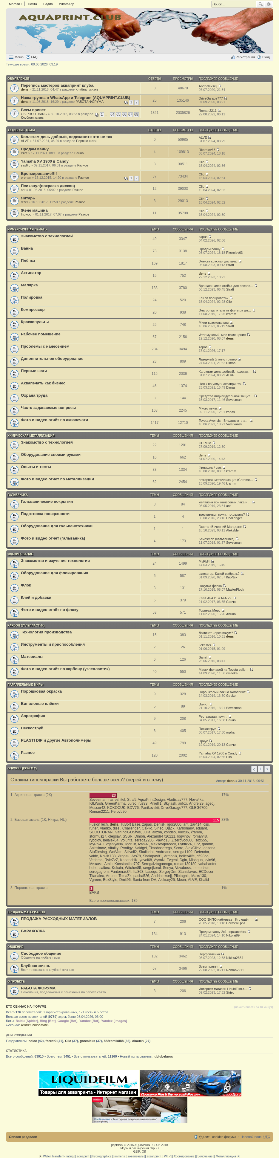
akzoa (157, 832)
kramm (231, 314)
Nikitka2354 (234, 958)
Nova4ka (196, 800)
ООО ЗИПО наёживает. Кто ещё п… (226, 919)
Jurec (132, 803)
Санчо (231, 602)
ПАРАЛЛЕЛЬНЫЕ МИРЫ (25, 684)
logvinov (183, 836)
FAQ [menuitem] (34, 57)
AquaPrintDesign (151, 800)
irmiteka (232, 673)
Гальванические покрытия (47, 501)
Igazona (209, 848)
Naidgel (141, 848)
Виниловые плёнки (40, 703)
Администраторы (35, 1025)
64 (112, 114)
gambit (207, 844)
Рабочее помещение (41, 334)
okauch (138, 1041)
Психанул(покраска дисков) (48, 186)
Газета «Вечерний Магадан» (220, 526)
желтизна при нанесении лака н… (225, 502)
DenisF (159, 824)
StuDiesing (98, 852)
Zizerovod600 (182, 840)
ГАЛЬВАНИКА (17, 494)
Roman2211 (208, 110)
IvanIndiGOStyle (128, 832)
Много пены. (208, 408)
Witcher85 (133, 868)
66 (124, 114)
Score (179, 848)
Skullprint (146, 852)
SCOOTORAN (101, 832)
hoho (94, 868)
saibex (104, 868)
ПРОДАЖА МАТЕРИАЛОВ (26, 912)
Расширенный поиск (269, 4)
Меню (19, 57)
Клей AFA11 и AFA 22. (215, 598)
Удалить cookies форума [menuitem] (217, 1137)
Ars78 (136, 856)
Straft (230, 265)
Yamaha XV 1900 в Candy (45, 161)
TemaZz (124, 876)
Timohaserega (160, 848)
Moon (181, 880)
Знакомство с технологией (47, 236)
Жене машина (34, 210)
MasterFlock (235, 589)
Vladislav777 (177, 800)
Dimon (140, 836)
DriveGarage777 (211, 98)
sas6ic (25, 165)
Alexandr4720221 (161, 836)
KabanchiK (129, 860)
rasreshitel (116, 800)
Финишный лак (210, 467)
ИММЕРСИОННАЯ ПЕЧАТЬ (27, 229)
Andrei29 (196, 803)
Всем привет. (34, 110)
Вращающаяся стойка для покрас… (226, 286)
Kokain (117, 868)
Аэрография (33, 716)
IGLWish (96, 803)
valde (94, 856)
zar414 (195, 824)
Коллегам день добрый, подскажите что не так (66, 137)
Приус (203, 741)
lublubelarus (163, 1056)
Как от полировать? (213, 298)
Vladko (105, 828)
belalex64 (110, 840)
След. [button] (267, 769)
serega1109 (182, 852)
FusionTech (99, 824)
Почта (32, 4)
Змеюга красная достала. (218, 261)
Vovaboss (183, 868)
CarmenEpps (235, 923)
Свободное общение (41, 953)
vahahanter (207, 864)
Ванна (79, 153)
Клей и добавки (36, 597)
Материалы (32, 656)
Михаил (96, 864)
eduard (201, 828)
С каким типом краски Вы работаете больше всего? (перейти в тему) (86, 779)
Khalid (204, 880)
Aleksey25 (166, 880)
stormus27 (98, 836)
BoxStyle (110, 880)
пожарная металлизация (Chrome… (226, 480)
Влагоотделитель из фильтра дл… (225, 310)
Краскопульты (35, 322)
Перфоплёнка (209, 954)
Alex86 (183, 832)
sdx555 (201, 840)
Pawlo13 (162, 840)
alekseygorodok (163, 844)
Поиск (260, 4)
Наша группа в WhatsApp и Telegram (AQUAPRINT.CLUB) (75, 97)
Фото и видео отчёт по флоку (49, 609)
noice (32, 1041)
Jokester (205, 645)
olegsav (114, 836)
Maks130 (198, 876)
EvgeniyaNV (114, 844)
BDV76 (133, 808)
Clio (201, 162)
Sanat (203, 657)
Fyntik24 (185, 844)
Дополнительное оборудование (52, 358)
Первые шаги (86, 141)
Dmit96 (125, 880)
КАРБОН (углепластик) (26, 625)
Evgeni (172, 860)
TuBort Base (130, 824)
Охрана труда (34, 395)
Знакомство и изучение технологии (55, 560)
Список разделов (23, 1137)
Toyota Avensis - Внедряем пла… (224, 420)
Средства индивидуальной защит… (226, 396)
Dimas (230, 363)
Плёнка (28, 260)
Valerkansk (234, 424)
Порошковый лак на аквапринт (222, 692)
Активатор (31, 273)
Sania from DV (144, 880)
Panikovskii (150, 808)
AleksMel (233, 530)
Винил (203, 704)
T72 (197, 844)
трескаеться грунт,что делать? (222, 514)
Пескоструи (207, 729)
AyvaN (159, 860)
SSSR (127, 836)
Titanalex (97, 876)
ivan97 (143, 844)
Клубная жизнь (86, 89)
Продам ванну (35, 149)
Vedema (96, 860)
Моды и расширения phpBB (139, 1148)
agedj (210, 803)
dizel (24, 202)
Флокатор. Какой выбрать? (219, 573)
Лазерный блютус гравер (218, 359)
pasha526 (141, 876)
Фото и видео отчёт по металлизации (57, 479)
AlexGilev (193, 848)
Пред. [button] (254, 769)
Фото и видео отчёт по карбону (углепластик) (65, 669)
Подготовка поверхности (45, 513)
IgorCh (130, 844)
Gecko (231, 695)
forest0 (51, 1041)
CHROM (205, 443)
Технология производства (46, 632)
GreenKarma (115, 803)
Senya (168, 868)
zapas (203, 237)
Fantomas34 (121, 872)
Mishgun (196, 860)
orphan (26, 177)
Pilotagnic (181, 876)
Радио (48, 4)
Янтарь (28, 198)
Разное (82, 165)
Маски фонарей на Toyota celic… (224, 669)
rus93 (142, 803)
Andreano (163, 852)
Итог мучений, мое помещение (222, 335)
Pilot (24, 153)
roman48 (199, 836)
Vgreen (95, 880)
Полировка (31, 297)
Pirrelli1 (155, 803)
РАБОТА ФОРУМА (89, 101)
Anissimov (98, 848)
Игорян (123, 856)
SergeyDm (167, 872)
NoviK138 (107, 856)
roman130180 (185, 864)
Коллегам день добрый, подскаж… (225, 371)
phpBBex (117, 1145)
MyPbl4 (204, 561)
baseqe (151, 872)
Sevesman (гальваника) (217, 539)
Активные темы (21, 130)
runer (94, 828)
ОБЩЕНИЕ (15, 946)
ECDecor (206, 872)
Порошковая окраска (41, 691)
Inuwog (26, 214)
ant (23, 190)
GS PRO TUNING (34, 114)
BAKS (94, 892)
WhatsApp (66, 4)
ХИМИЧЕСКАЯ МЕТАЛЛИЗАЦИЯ (31, 435)
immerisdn (201, 868)
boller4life (187, 856)
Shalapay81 (152, 856)
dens (25, 89)
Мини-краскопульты (214, 322)
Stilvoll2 (130, 852)
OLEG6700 (198, 808)
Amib (108, 864)
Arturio (231, 614)
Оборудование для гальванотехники (57, 526)
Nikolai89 (233, 935)
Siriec (158, 828)
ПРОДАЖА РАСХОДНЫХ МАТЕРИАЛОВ (59, 918)
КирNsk (232, 577)
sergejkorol (152, 868)
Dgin (183, 860)
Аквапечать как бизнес (43, 383)
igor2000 (174, 824)
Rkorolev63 (207, 150)
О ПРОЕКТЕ (16, 981)
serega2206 (144, 840)
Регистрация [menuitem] (245, 57)
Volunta (126, 840)
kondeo (170, 832)
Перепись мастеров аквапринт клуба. (57, 85)
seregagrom (99, 872)
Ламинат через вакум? (216, 633)
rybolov (95, 840)
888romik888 (114, 1041)
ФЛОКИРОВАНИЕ (20, 554)
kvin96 (210, 860)
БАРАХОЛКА (33, 931)
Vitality (113, 848)
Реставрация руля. (213, 716)
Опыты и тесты (36, 467)
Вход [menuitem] (266, 57)
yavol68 (146, 860)
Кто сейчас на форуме (26, 1006)
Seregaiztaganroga (157, 864)
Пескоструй (32, 728)
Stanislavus (187, 872)
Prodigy (126, 848)
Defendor (201, 852)
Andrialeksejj (208, 86)
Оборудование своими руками (51, 454)
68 (136, 114)
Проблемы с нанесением (45, 346)
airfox (182, 803)
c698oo (203, 856)
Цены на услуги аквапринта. (220, 384)
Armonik (170, 856)
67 (130, 114)
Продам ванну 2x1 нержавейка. (222, 932)
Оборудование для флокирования (54, 573)
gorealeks (87, 1041)
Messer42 (97, 808)
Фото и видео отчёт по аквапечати (54, 420)
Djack (169, 828)
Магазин (15, 4)
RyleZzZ (111, 860)
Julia (146, 832)
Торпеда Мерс (210, 610)
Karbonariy (185, 828)
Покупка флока (210, 586)
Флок (26, 585)
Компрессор (33, 309)
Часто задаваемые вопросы (48, 407)
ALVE (25, 141)
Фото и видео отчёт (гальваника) (53, 538)
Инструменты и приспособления (53, 644)
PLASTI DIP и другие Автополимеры (56, 740)
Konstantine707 (127, 864)
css (206, 824)
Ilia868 (138, 872)
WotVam (115, 852)
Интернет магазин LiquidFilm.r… (223, 989)
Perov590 (119, 811)
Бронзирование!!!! (39, 173)
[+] (40, 1156)
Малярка (29, 285)
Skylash (170, 803)
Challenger (234, 518)
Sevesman (234, 399)
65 (118, 114)
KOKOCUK (116, 808)
